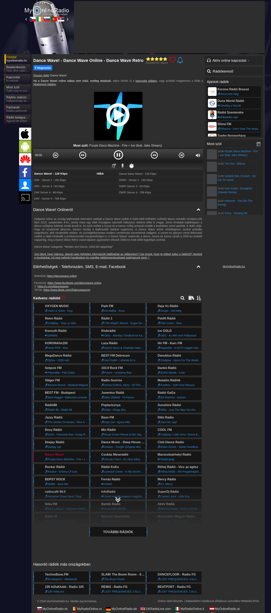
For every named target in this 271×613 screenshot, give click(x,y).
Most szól (214, 144)
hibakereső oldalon (44, 84)
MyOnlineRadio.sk (52, 608)
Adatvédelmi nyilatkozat (200, 601)
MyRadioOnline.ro (87, 608)
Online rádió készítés (170, 601)
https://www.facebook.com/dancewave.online (74, 282)
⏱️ (131, 165)
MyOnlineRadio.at (225, 608)
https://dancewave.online (62, 275)
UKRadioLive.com (156, 608)
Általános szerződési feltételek (234, 601)
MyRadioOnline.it (189, 608)
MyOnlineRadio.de (121, 608)
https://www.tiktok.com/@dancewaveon (66, 289)
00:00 (38, 155)
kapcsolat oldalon (146, 80)
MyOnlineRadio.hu (234, 266)
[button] (55, 155)
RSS (256, 601)
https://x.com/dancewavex (53, 286)
